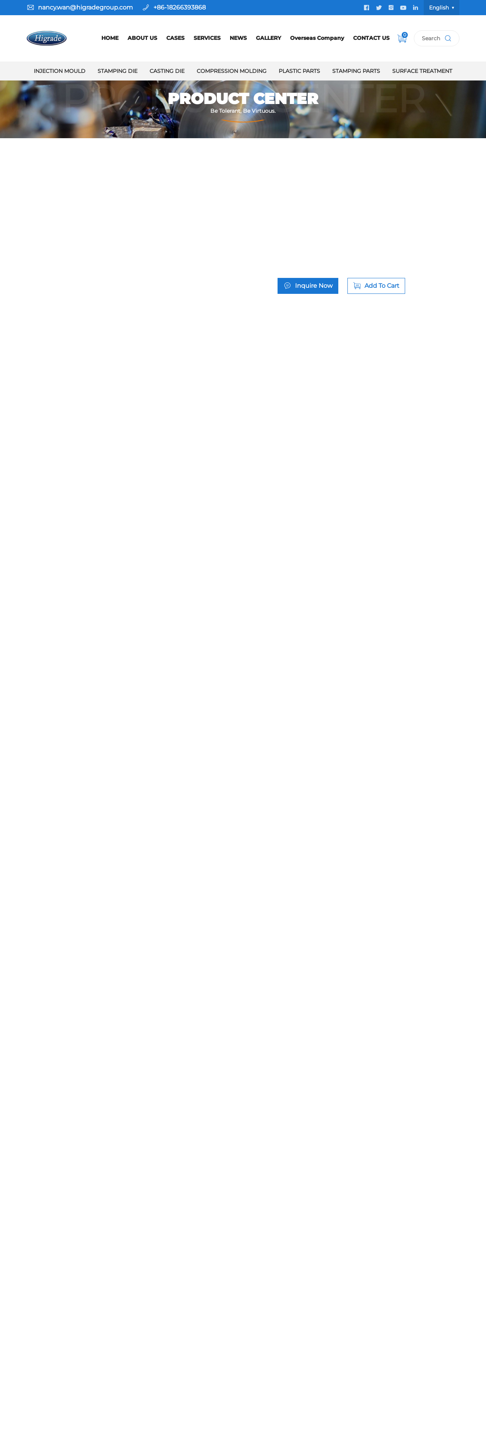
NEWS (238, 38)
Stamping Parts (356, 71)
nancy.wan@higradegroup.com (85, 7)
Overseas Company (317, 38)
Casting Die (167, 71)
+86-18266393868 (179, 7)
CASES (175, 38)
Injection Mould (59, 71)
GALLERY (268, 38)
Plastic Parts (299, 71)
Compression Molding (232, 71)
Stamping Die (117, 71)
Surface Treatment (422, 71)
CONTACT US (371, 38)
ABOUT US (142, 38)
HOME (109, 38)
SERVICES (207, 38)
